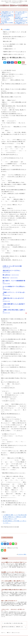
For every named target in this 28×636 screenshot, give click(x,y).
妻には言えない (18, 14)
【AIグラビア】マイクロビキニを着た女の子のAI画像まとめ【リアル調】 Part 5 (6, 15)
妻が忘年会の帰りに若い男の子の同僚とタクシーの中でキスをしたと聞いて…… (14, 37)
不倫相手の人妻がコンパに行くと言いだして (13, 54)
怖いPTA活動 (4, 21)
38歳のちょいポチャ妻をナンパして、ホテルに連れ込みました (14, 32)
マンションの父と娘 (5, 18)
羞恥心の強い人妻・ (7, 41)
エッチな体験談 (6, 29)
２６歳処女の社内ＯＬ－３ (9, 48)
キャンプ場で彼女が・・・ (6, 19)
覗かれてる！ (18, 15)
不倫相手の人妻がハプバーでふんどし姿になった (14, 51)
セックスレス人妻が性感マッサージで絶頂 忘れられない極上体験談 (14, 45)
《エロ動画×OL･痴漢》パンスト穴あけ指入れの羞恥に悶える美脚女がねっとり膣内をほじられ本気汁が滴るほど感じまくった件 (14, 516)
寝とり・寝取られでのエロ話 (7, 537)
